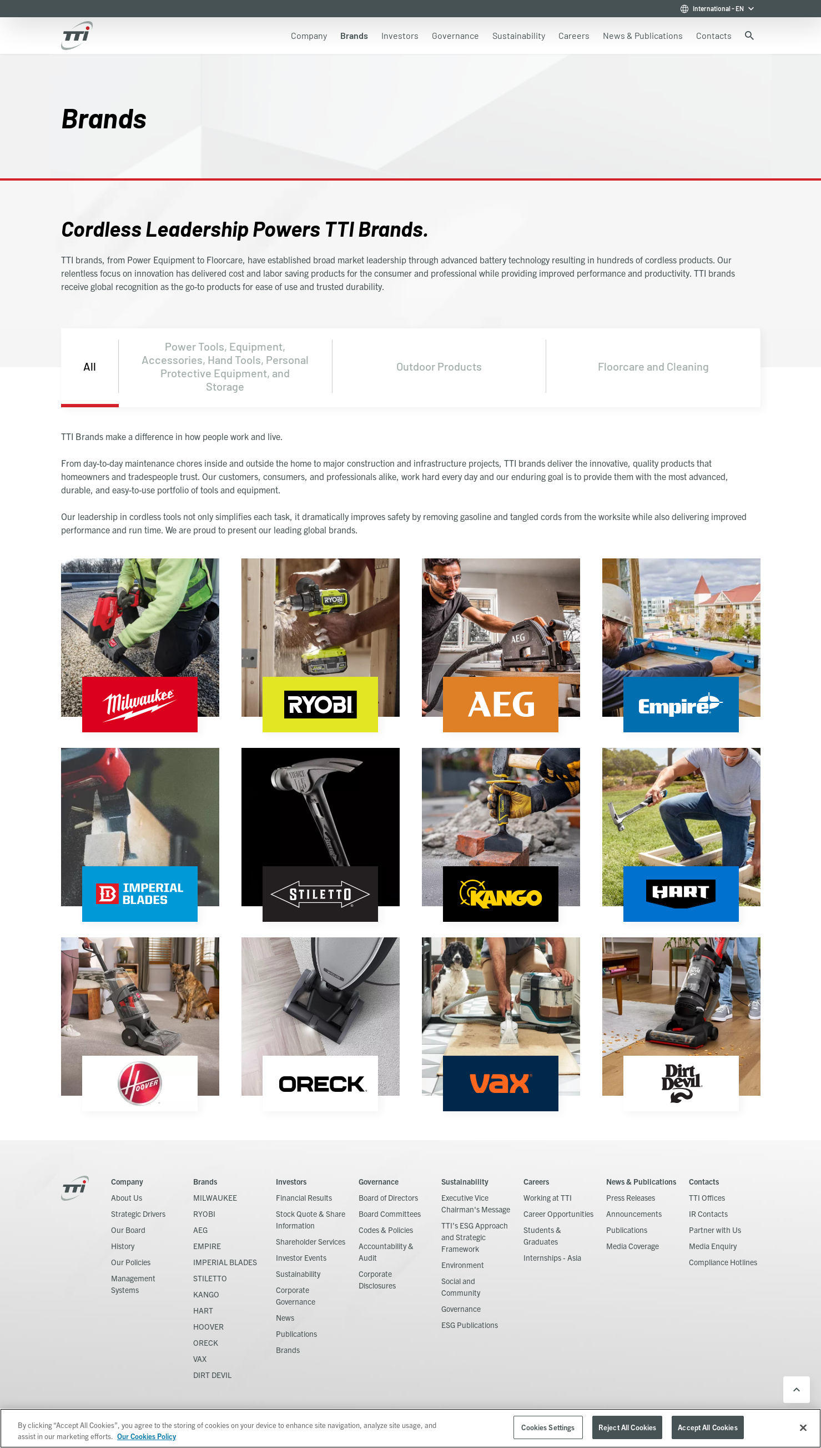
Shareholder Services (310, 1241)
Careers (536, 1181)
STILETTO (210, 1278)
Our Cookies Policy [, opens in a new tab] (146, 1436)
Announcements (634, 1214)
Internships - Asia (552, 1257)
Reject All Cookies (627, 1427)
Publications (296, 1334)
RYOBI (204, 1214)
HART (203, 1310)
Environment (462, 1265)
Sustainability (298, 1274)
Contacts (704, 1181)
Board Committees (390, 1214)
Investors (291, 1181)
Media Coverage (632, 1246)
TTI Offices (707, 1197)
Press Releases (630, 1197)
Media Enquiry (713, 1246)
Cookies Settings (548, 1427)
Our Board (128, 1230)
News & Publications (641, 1181)
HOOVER (208, 1326)
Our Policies (130, 1262)
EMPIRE (207, 1246)
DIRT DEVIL (212, 1375)
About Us (126, 1197)
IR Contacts (708, 1214)
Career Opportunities (558, 1214)
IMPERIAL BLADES (225, 1262)
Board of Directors (388, 1197)
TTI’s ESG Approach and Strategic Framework (474, 1237)
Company (127, 1181)
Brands (205, 1181)
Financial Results (304, 1197)
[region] (410, 1428)
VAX (199, 1359)
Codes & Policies (386, 1230)
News (285, 1317)
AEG (200, 1230)
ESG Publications (469, 1325)
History (122, 1246)
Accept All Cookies (707, 1427)
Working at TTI (547, 1197)
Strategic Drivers (138, 1214)
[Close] (803, 1427)
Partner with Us (715, 1230)
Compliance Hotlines (723, 1262)
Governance (379, 1181)
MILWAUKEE (215, 1197)
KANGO (206, 1294)
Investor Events (301, 1257)
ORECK (205, 1342)
